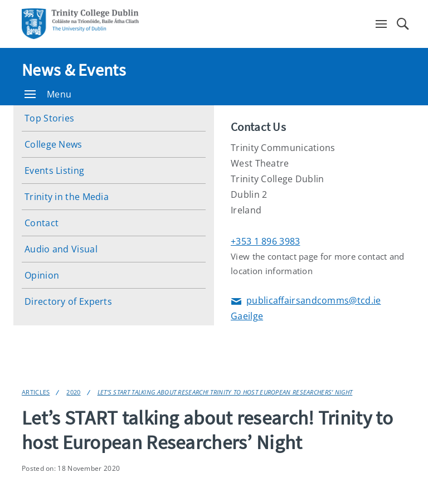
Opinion (42, 275)
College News (53, 144)
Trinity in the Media (67, 197)
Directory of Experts (68, 301)
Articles (36, 392)
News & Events (74, 69)
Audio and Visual (61, 249)
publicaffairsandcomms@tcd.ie (306, 301)
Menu (48, 94)
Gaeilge (247, 316)
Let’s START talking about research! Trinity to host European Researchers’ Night (225, 392)
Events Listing (54, 170)
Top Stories (49, 118)
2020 (73, 392)
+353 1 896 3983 (265, 241)
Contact (42, 223)
